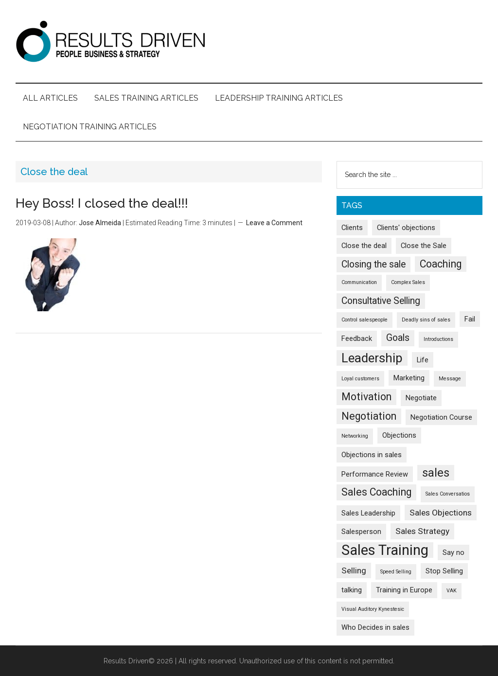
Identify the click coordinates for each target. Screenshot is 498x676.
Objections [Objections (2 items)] (399, 435)
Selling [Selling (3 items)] (353, 570)
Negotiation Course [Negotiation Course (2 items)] (441, 417)
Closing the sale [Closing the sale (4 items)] (373, 264)
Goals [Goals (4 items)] (397, 337)
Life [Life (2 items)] (422, 360)
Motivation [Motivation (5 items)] (366, 397)
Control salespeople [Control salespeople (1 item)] (364, 320)
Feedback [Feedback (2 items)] (356, 338)
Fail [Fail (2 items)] (469, 319)
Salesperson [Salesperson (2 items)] (361, 531)
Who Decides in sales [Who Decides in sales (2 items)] (375, 627)
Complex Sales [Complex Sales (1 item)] (408, 282)
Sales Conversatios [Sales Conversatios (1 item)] (448, 494)
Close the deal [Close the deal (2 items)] (364, 245)
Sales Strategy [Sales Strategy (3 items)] (422, 531)
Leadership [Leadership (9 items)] (372, 358)
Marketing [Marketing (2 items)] (409, 378)
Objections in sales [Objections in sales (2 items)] (371, 454)
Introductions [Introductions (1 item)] (438, 339)
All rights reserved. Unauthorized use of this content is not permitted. (286, 661)
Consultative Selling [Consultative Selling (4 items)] (380, 300)
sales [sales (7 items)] (435, 473)
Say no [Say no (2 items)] (453, 552)
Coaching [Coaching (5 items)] (441, 264)
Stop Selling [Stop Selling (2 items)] (444, 571)
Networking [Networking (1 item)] (354, 436)
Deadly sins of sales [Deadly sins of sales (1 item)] (426, 320)
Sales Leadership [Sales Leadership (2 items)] (368, 513)
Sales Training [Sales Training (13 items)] (384, 550)
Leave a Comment (274, 223)
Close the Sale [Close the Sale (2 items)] (423, 245)
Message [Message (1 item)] (450, 378)
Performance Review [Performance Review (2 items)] (374, 474)
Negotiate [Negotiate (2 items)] (421, 397)
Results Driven (249, 41)
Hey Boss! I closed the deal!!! (102, 203)
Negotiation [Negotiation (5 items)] (368, 416)
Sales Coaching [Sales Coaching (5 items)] (376, 492)
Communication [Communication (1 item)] (359, 282)
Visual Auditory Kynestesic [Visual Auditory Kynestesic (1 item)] (372, 609)
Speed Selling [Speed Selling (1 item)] (395, 572)
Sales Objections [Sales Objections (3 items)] (440, 512)
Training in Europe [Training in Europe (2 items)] (404, 590)
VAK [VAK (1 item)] (451, 590)
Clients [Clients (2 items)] (352, 227)
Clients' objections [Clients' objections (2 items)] (406, 227)
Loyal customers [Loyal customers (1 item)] (360, 378)
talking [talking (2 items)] (351, 590)
